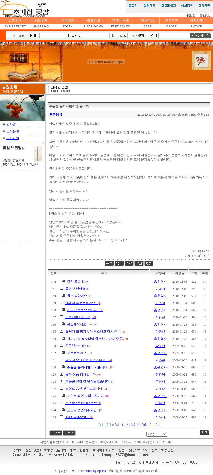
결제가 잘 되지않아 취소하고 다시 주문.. (95, 331)
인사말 (11, 124)
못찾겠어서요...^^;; (80, 317)
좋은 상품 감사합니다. (83, 374)
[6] (133, 425)
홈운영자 (55, 115)
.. (105, 425)
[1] (101, 425)
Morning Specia (95, 471)
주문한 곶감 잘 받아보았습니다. (89, 381)
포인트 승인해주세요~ (83, 403)
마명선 (160, 289)
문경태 (160, 382)
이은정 (160, 403)
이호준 (160, 389)
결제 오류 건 (78, 281)
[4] (122, 425)
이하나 (160, 417)
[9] (149, 425)
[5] (127, 425)
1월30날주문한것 (79, 417)
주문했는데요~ (77, 346)
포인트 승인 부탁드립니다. (86, 388)
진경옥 (160, 374)
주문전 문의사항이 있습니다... (88, 360)
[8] (144, 425)
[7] (138, 425)
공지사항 (12, 138)
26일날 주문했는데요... (83, 303)
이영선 (160, 317)
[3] (117, 425)
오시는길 (12, 131)
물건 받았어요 (77, 288)
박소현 (160, 346)
